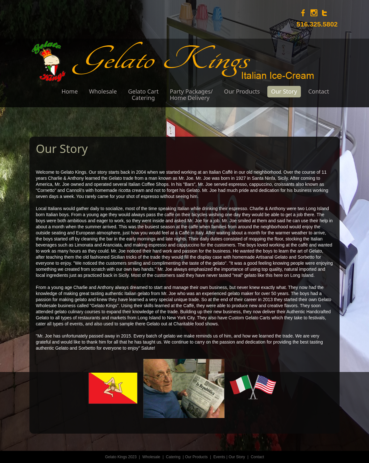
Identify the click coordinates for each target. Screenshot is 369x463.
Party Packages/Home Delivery (191, 94)
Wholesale (103, 91)
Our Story (284, 91)
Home (69, 91)
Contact (318, 91)
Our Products (242, 91)
